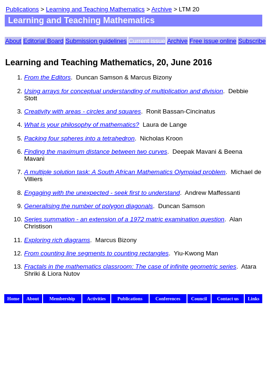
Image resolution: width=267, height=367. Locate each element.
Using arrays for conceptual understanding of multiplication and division (123, 91)
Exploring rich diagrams (57, 240)
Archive (161, 9)
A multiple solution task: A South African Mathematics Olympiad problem (124, 171)
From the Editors (47, 77)
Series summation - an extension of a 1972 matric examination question (124, 219)
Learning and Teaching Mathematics (95, 9)
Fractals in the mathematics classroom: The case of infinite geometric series (130, 266)
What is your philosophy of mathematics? (81, 124)
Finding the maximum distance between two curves (95, 151)
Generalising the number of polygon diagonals (88, 206)
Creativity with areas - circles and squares (82, 111)
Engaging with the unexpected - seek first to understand (102, 192)
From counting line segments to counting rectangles (96, 253)
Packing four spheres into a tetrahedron (79, 138)
